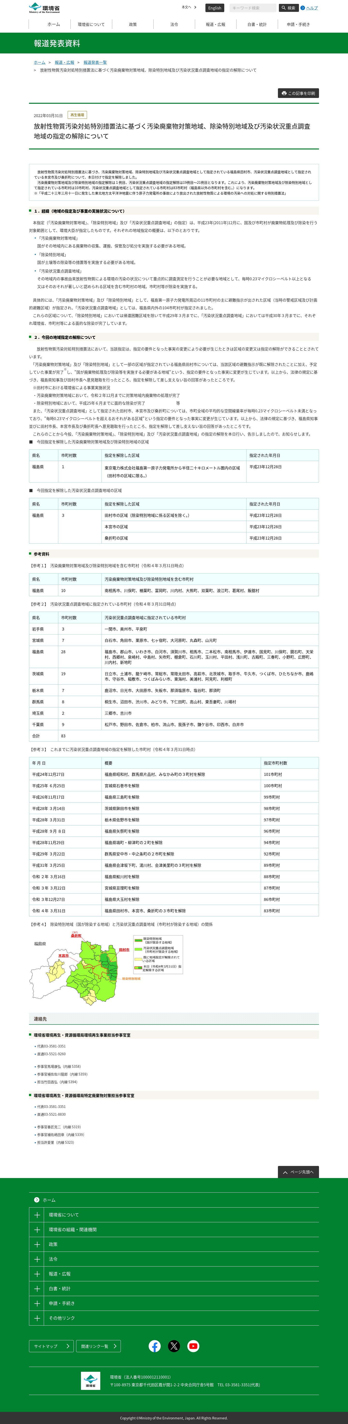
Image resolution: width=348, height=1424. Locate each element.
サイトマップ (45, 1346)
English (214, 8)
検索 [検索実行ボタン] (291, 8)
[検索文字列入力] (253, 8)
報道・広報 (64, 62)
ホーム (50, 24)
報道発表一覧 (95, 62)
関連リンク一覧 (94, 1346)
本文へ (187, 8)
